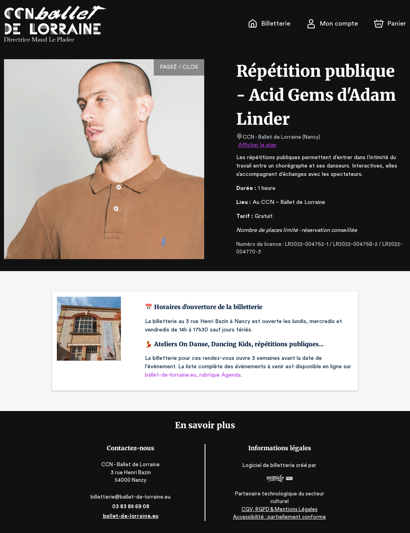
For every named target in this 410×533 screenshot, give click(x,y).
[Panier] (390, 24)
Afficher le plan (256, 145)
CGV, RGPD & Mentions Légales (277, 509)
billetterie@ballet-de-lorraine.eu (132, 497)
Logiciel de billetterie (267, 465)
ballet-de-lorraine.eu (132, 516)
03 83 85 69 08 (132, 506)
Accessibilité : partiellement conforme (278, 517)
